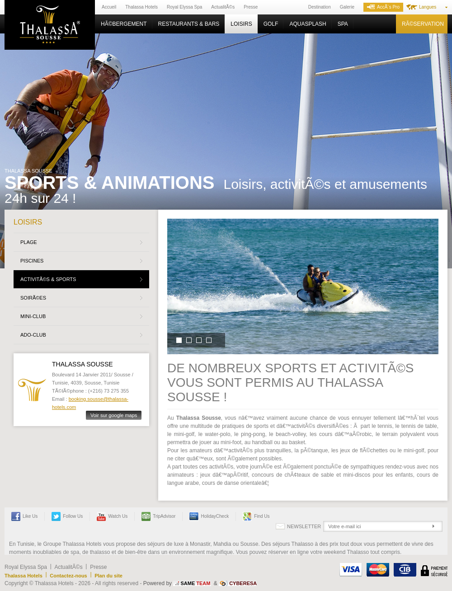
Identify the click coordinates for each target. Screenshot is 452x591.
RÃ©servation (423, 24)
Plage (28, 242)
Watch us (112, 516)
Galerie (347, 7)
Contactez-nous (68, 575)
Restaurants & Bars (189, 24)
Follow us (67, 516)
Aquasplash (307, 24)
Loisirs (241, 24)
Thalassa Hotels (141, 7)
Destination (319, 7)
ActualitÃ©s (223, 7)
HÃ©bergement (124, 24)
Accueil (109, 7)
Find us (256, 516)
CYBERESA (243, 583)
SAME (195, 583)
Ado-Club (33, 335)
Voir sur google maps (113, 415)
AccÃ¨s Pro (383, 7)
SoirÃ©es (33, 297)
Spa (343, 24)
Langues (427, 7)
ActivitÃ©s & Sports (48, 279)
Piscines (31, 260)
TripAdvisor (158, 516)
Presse (251, 7)
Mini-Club (33, 316)
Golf (271, 24)
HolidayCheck (209, 516)
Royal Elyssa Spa (184, 7)
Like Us (24, 516)
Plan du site (108, 575)
